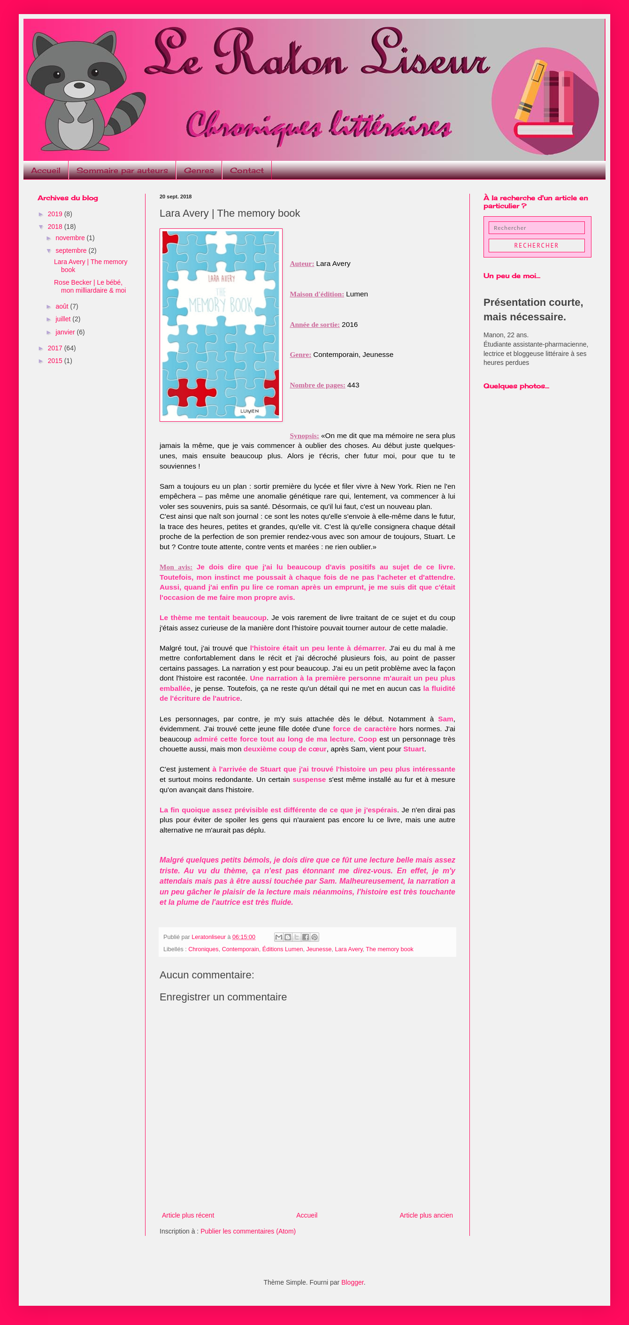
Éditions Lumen (282, 949)
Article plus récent (188, 1215)
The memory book (390, 949)
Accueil (46, 170)
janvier (66, 332)
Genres (199, 170)
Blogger (352, 1282)
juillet (63, 319)
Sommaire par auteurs (122, 170)
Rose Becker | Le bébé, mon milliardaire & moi (90, 286)
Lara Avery (348, 949)
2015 (56, 360)
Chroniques (203, 949)
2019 (56, 214)
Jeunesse (319, 949)
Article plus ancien (426, 1215)
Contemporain (240, 949)
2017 (56, 348)
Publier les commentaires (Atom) (248, 1231)
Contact (247, 170)
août (62, 306)
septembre (71, 250)
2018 (56, 226)
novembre (70, 238)
